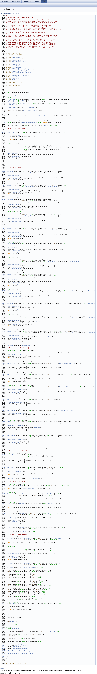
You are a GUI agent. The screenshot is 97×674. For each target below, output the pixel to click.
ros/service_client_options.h (21, 73)
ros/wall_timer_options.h (20, 75)
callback (37, 321)
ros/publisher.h (17, 59)
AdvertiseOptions (15, 135)
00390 (3, 185)
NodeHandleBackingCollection (16, 654)
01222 (3, 504)
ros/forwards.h (17, 57)
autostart (14, 522)
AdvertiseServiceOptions (16, 355)
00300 (3, 145)
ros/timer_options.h (18, 74)
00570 (3, 274)
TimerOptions (12, 517)
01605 (3, 645)
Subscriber (10, 171)
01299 (3, 538)
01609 (3, 651)
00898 (3, 374)
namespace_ (18, 644)
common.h (15, 80)
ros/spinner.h (16, 77)
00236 (3, 132)
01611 (3, 654)
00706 (3, 316)
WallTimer (10, 538)
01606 (3, 647)
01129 (3, 455)
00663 (3, 303)
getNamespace (25, 120)
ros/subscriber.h (17, 60)
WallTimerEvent (59, 538)
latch (14, 138)
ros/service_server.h (19, 62)
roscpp (2, 668)
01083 (3, 435)
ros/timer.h (16, 64)
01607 (3, 648)
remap (46, 125)
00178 (3, 120)
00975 (3, 399)
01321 (3, 548)
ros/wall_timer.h (17, 67)
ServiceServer (11, 352)
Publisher (11, 132)
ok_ (11, 656)
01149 (3, 467)
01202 (3, 494)
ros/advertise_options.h (20, 68)
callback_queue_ (28, 651)
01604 (3, 644)
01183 (3, 485)
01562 (3, 604)
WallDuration (28, 538)
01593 (3, 629)
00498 (3, 228)
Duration (21, 494)
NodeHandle (22, 95)
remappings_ (16, 647)
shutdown (13, 622)
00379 (3, 171)
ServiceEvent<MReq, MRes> (67, 363)
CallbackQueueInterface (30, 110)
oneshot (13, 520)
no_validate (15, 629)
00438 (3, 199)
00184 (3, 123)
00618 (3, 291)
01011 (3, 410)
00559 (3, 259)
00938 (3, 387)
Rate (20, 485)
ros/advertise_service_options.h (22, 70)
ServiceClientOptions (15, 459)
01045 (3, 422)
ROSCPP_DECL (14, 95)
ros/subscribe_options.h (20, 71)
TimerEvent (50, 494)
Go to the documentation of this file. (10, 13)
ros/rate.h (15, 66)
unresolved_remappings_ (20, 648)
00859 (3, 363)
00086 (3, 95)
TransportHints (29, 173)
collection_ (30, 654)
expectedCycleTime (28, 488)
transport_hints (16, 178)
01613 (3, 656)
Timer (8, 485)
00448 (3, 213)
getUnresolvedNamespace (28, 123)
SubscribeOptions (13, 176)
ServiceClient (11, 455)
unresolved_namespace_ (22, 645)
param (12, 604)
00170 (3, 113)
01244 (3, 513)
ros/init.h (15, 78)
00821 (3, 352)
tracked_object (15, 156)
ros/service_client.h (19, 63)
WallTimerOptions (13, 554)
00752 (3, 331)
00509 (3, 244)
